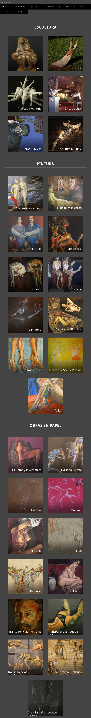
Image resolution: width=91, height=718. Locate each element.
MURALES (70, 7)
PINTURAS (35, 7)
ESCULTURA (19, 7)
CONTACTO (20, 12)
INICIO (5, 7)
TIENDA (6, 12)
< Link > (81, 1)
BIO (82, 7)
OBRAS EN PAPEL (53, 7)
